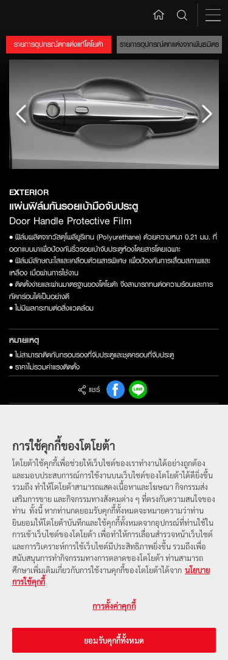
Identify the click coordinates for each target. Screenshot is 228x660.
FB (115, 389)
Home (158, 14)
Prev (21, 114)
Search (182, 15)
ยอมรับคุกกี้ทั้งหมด (114, 645)
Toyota (31, 15)
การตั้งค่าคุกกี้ (113, 611)
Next (207, 114)
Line (138, 389)
